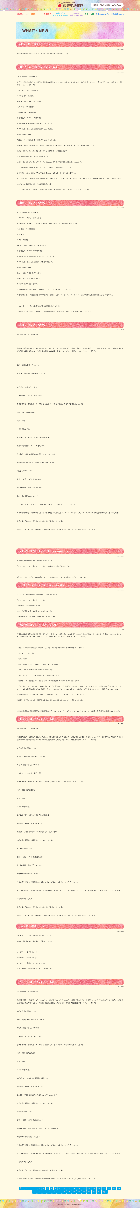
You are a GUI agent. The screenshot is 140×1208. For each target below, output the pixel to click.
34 (94, 1192)
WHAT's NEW (105, 5)
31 (79, 1192)
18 (104, 1188)
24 (44, 1192)
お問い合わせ (116, 5)
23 (39, 1192)
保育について (36, 14)
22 (34, 1192)
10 (64, 1188)
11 (69, 1188)
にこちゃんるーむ (60, 14)
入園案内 (47, 14)
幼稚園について (22, 14)
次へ (104, 1192)
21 (119, 1188)
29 (69, 1192)
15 (89, 1188)
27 (59, 1192)
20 (114, 1188)
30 (74, 1192)
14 (84, 1188)
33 (89, 1192)
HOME (95, 5)
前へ (21, 1188)
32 (84, 1192)
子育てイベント (76, 14)
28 (64, 1192)
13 (79, 1188)
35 (99, 1192)
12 (74, 1188)
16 (94, 1188)
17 (99, 1188)
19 (109, 1188)
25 (49, 1192)
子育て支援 (89, 14)
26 (54, 1192)
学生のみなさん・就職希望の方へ (110, 14)
